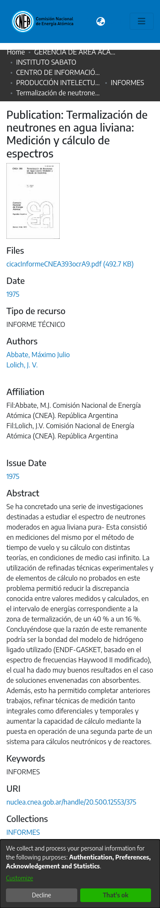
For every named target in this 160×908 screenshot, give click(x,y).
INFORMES (127, 82)
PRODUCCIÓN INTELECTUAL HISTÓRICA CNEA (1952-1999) (59, 82)
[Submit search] (90, 21)
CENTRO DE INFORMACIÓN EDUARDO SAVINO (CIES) (59, 72)
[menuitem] (101, 21)
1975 (12, 294)
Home (16, 52)
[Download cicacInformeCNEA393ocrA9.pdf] (70, 264)
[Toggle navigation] (142, 21)
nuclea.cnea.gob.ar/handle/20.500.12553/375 (71, 802)
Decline (41, 895)
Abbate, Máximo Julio (38, 354)
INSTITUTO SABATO (46, 62)
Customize (19, 878)
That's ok (115, 895)
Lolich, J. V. (22, 365)
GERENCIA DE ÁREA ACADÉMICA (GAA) (76, 52)
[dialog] (80, 873)
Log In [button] (116, 21)
